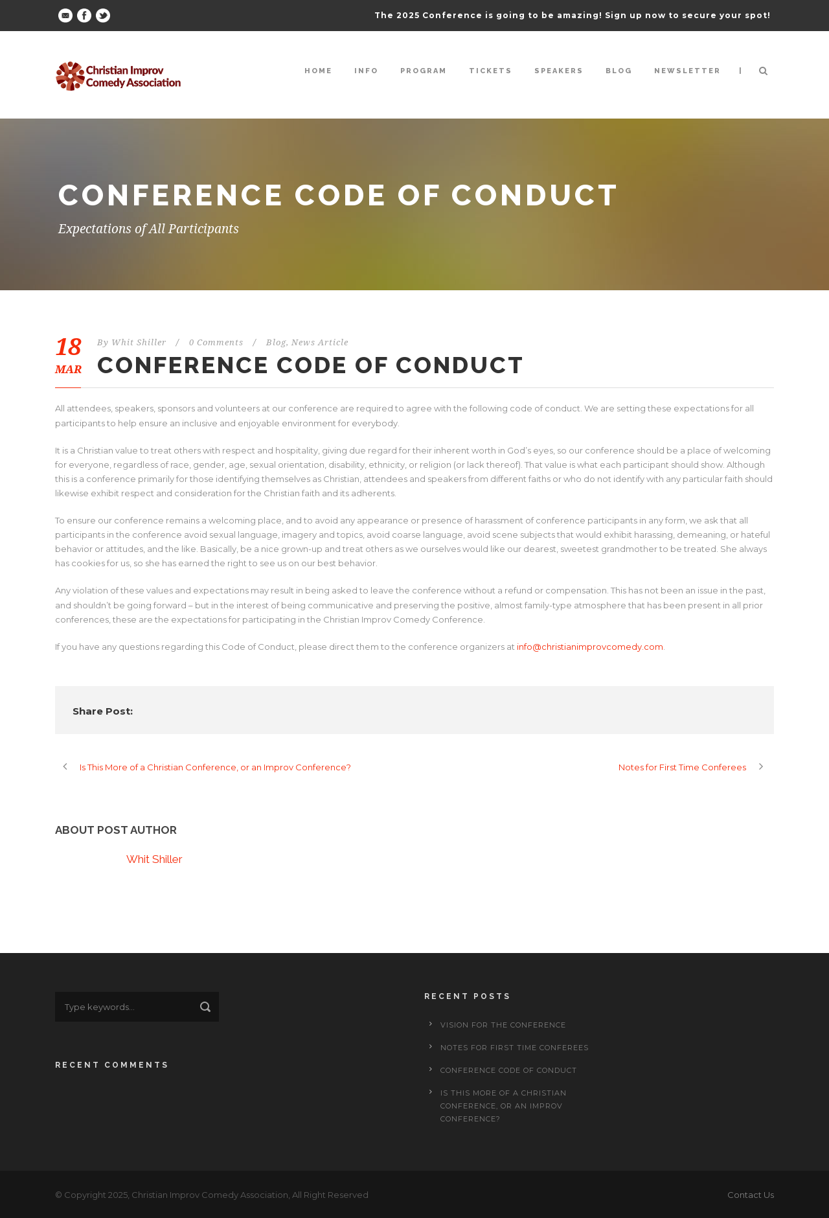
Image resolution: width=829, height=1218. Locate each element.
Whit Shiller (138, 342)
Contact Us (750, 1194)
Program (423, 71)
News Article (319, 342)
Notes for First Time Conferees (514, 1047)
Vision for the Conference (503, 1024)
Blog (619, 71)
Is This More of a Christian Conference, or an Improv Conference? (503, 1105)
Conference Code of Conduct (508, 1070)
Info (366, 71)
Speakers (559, 71)
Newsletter (687, 71)
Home (318, 71)
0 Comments (216, 342)
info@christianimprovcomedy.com (590, 646)
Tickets (490, 71)
